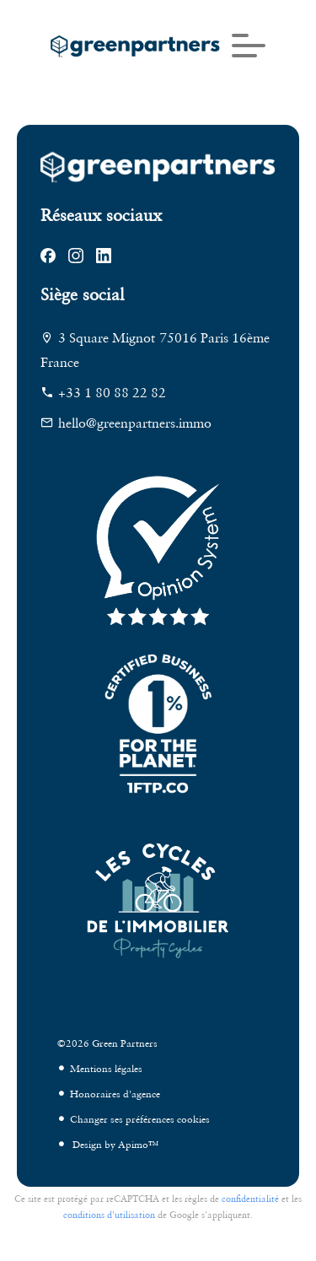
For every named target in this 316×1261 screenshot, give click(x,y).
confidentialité (250, 1198)
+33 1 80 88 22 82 (112, 392)
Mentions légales (106, 1068)
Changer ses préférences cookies (140, 1119)
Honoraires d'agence (115, 1093)
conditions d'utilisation (109, 1215)
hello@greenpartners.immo (135, 422)
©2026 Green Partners (107, 1043)
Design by (114, 1144)
